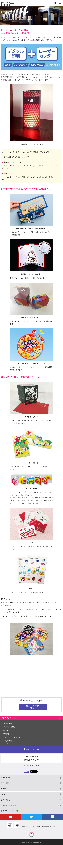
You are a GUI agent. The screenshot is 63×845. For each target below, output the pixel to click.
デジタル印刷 (7, 741)
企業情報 (4, 788)
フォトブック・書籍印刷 (11, 737)
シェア (26, 772)
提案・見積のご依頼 (33, 749)
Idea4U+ (4, 794)
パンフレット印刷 (9, 727)
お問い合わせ (5, 800)
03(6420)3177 (34, 760)
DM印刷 (6, 734)
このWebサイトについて (9, 811)
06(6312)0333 (34, 756)
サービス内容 (5, 777)
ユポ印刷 (6, 744)
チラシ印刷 (7, 730)
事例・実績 (5, 783)
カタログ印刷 (7, 723)
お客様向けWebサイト (8, 805)
